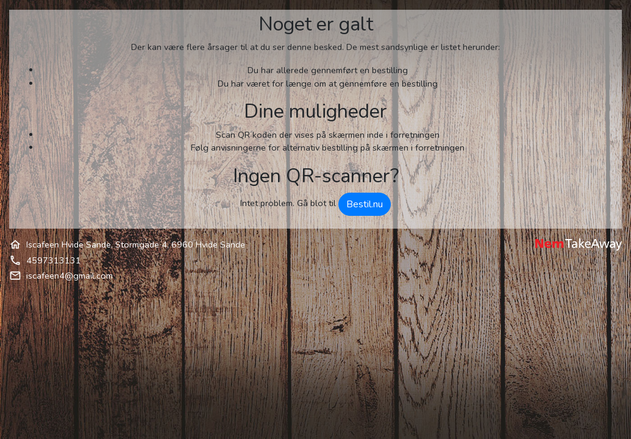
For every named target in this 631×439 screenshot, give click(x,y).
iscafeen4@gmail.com (69, 275)
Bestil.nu (364, 204)
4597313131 (53, 260)
